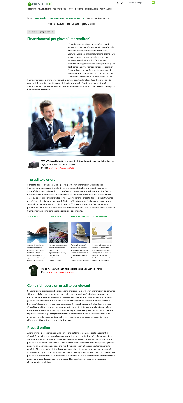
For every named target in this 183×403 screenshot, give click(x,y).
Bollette (79, 9)
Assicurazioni (106, 9)
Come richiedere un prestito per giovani (58, 285)
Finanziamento (44, 9)
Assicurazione (59, 9)
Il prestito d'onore (41, 179)
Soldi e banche (91, 9)
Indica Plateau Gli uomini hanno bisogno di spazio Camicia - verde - (72, 269)
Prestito (32, 9)
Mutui (70, 9)
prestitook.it (41, 18)
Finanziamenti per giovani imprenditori (58, 39)
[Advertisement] (54, 15)
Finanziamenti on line (74, 18)
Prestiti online (38, 327)
